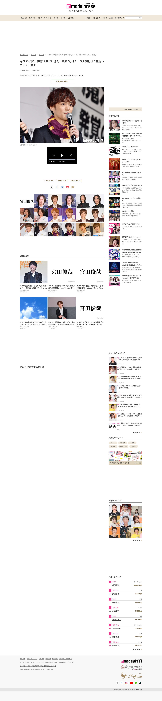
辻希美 (134, 446)
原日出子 (113, 443)
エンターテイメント (44, 18)
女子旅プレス (119, 18)
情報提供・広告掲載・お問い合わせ (56, 662)
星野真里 (115, 637)
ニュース (24, 18)
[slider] (62, 159)
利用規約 (41, 659)
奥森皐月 (115, 603)
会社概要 (22, 659)
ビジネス (70, 18)
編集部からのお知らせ (65, 659)
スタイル (32, 18)
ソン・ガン (116, 620)
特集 (88, 18)
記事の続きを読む (62, 81)
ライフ (63, 18)
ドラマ (105, 18)
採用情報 (55, 659)
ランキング (96, 18)
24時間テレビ (123, 446)
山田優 (132, 443)
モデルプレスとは (32, 659)
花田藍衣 (122, 443)
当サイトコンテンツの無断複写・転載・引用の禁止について (38, 666)
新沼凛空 (115, 645)
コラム (56, 18)
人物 (111, 18)
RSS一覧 (71, 662)
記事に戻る (62, 180)
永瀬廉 (113, 446)
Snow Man (116, 628)
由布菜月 (115, 611)
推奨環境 (48, 659)
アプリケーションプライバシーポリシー (32, 662)
